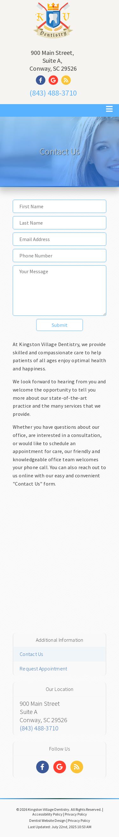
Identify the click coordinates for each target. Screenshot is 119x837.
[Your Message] (59, 290)
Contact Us (31, 654)
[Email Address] (59, 239)
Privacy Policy (76, 814)
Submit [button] (60, 325)
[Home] (53, 39)
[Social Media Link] (42, 80)
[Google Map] (59, 559)
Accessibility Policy (47, 814)
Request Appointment (43, 668)
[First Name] (59, 206)
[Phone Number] (59, 255)
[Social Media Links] (42, 767)
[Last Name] (59, 222)
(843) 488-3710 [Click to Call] (53, 93)
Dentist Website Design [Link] (47, 820)
